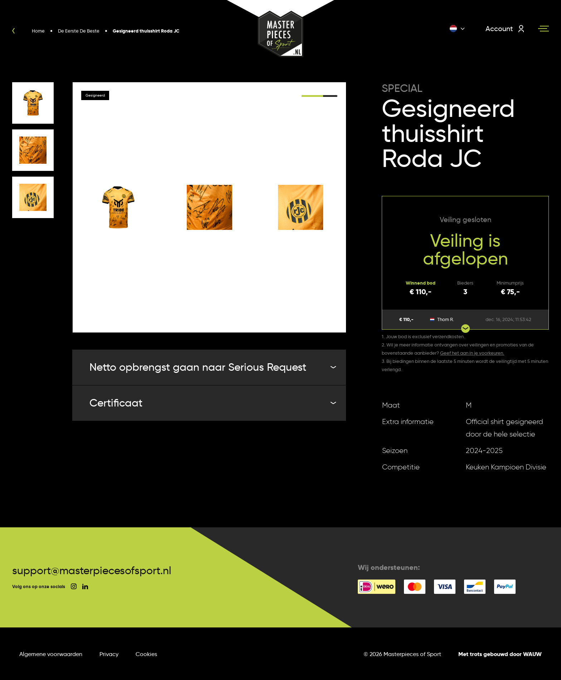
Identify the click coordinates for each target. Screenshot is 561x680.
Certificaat (212, 402)
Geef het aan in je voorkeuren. (472, 353)
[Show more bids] (465, 328)
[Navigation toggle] (543, 28)
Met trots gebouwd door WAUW (500, 654)
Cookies (146, 654)
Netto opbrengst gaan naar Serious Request (212, 367)
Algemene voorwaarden (50, 654)
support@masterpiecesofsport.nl (91, 570)
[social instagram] (74, 586)
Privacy (108, 654)
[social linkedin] (85, 586)
